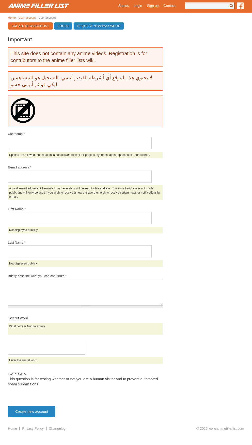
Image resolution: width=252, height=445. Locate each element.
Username (16, 133)
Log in (63, 26)
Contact (169, 6)
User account (27, 17)
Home (12, 17)
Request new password (98, 26)
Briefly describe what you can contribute (37, 276)
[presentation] (45, 396)
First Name (17, 209)
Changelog (57, 428)
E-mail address (19, 167)
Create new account (32, 26)
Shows (123, 6)
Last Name (17, 242)
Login (138, 6)
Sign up (152, 6)
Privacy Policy (33, 428)
